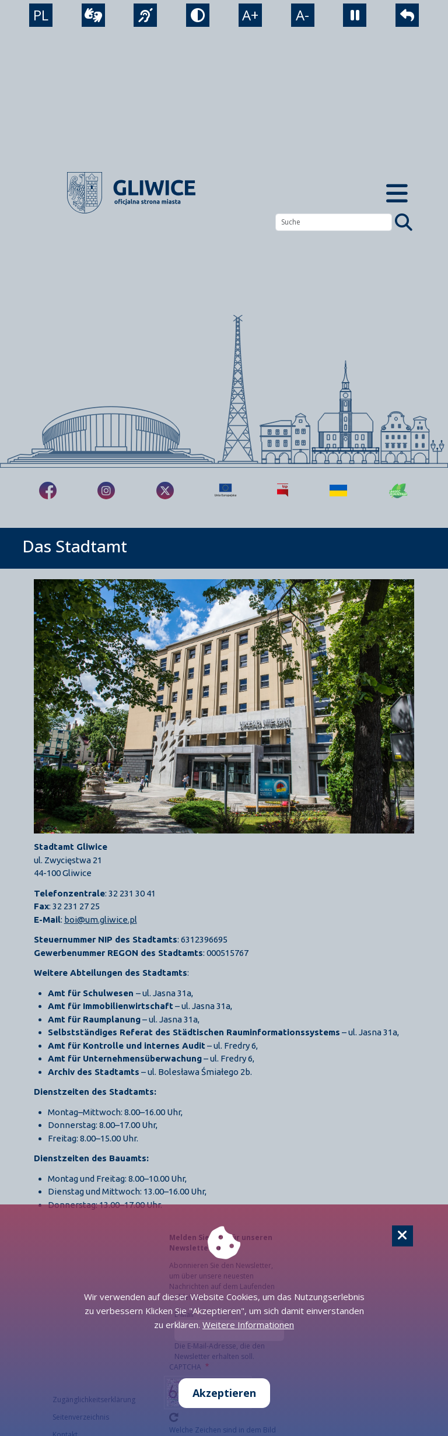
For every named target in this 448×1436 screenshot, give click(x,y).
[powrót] (407, 15)
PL (40, 14)
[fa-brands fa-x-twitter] (165, 490)
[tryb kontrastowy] (197, 15)
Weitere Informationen (248, 1324)
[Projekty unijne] (225, 490)
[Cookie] (402, 1235)
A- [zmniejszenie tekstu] (302, 14)
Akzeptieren (224, 1393)
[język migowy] (145, 15)
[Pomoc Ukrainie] (338, 490)
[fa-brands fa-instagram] (106, 490)
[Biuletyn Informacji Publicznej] (282, 490)
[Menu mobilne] (397, 192)
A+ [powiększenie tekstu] (250, 14)
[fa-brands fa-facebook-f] (48, 490)
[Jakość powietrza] (398, 490)
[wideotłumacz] (93, 15)
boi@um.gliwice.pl (100, 919)
